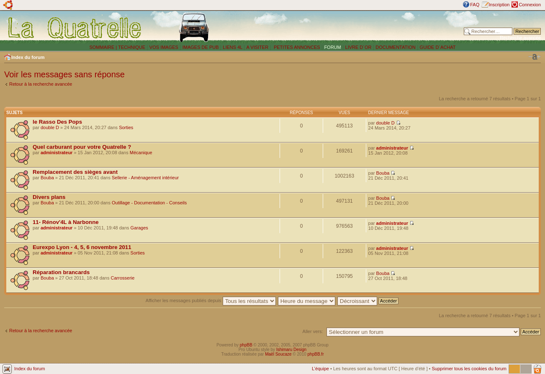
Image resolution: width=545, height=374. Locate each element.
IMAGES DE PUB (201, 47)
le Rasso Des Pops (57, 122)
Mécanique (141, 152)
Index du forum (27, 57)
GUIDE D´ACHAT (438, 47)
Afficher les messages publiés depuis (211, 300)
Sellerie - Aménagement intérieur (145, 177)
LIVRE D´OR (358, 47)
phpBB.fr (316, 354)
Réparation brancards (61, 272)
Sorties (126, 127)
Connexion (530, 4)
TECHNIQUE (131, 47)
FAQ (474, 4)
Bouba (47, 177)
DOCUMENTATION (395, 47)
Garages (139, 227)
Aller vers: (313, 331)
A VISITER (258, 47)
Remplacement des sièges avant (75, 172)
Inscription (498, 4)
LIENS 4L (233, 47)
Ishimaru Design (291, 349)
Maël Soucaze (278, 354)
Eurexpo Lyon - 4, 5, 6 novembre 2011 (82, 247)
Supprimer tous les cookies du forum (469, 368)
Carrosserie (123, 277)
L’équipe (320, 368)
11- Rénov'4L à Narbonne (66, 222)
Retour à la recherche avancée (40, 84)
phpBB (246, 345)
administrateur (56, 152)
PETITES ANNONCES (296, 47)
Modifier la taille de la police (534, 57)
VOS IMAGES (163, 47)
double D (50, 127)
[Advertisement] (352, 27)
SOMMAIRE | (103, 47)
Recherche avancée (520, 37)
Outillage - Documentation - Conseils (149, 202)
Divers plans (49, 197)
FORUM (332, 47)
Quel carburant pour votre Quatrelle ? (82, 147)
